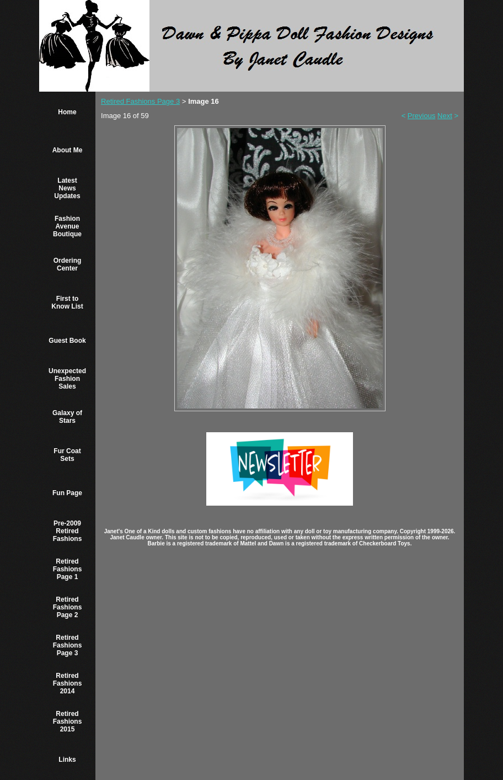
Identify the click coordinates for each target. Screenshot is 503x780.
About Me (67, 150)
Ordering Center (67, 264)
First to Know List (67, 302)
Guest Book (67, 340)
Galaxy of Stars (67, 417)
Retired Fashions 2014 (67, 683)
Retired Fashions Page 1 (67, 569)
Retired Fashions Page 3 (67, 645)
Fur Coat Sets (67, 455)
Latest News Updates (67, 188)
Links (67, 759)
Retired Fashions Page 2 (67, 607)
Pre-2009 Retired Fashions (67, 531)
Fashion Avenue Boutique (67, 226)
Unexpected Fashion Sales (67, 378)
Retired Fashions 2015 (67, 721)
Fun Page (67, 493)
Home (67, 112)
